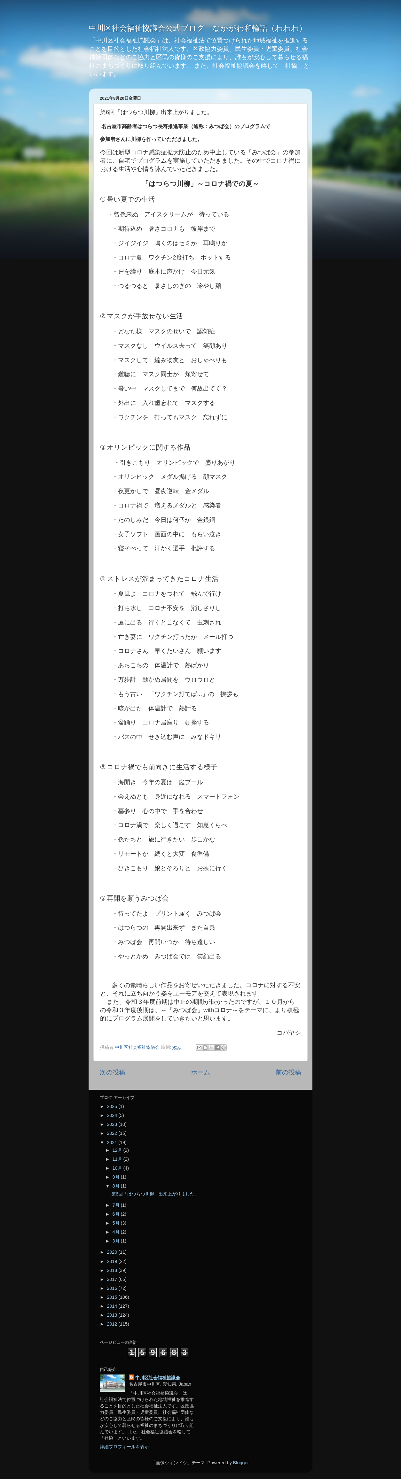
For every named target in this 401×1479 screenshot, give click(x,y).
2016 (112, 1288)
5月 (117, 1223)
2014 (112, 1306)
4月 (117, 1232)
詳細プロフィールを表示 (124, 1446)
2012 (112, 1324)
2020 (112, 1252)
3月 (117, 1240)
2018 (112, 1270)
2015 (112, 1297)
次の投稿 (112, 1072)
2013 (112, 1315)
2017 (112, 1279)
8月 (117, 1186)
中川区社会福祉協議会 (157, 1377)
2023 (112, 1124)
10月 (118, 1168)
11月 (118, 1159)
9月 (117, 1177)
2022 (112, 1133)
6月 (117, 1214)
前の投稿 (288, 1072)
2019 (112, 1261)
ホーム (200, 1072)
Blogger (241, 1462)
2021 (112, 1142)
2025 (112, 1106)
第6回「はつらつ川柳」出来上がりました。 (155, 1193)
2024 (112, 1115)
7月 (117, 1205)
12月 (118, 1150)
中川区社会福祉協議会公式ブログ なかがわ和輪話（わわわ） (198, 28)
